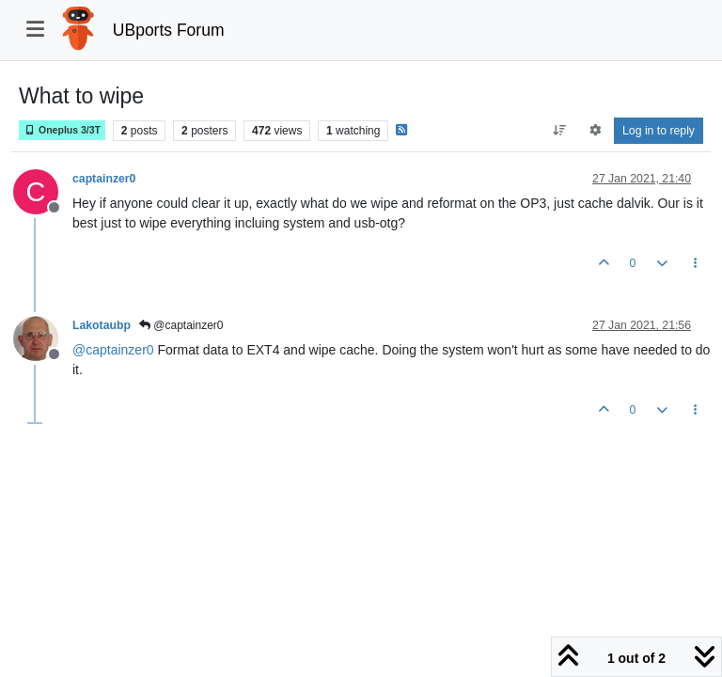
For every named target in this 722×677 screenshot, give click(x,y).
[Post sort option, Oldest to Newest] (559, 131)
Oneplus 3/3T (62, 130)
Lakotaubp (101, 325)
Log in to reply (658, 130)
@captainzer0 (181, 325)
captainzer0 (103, 178)
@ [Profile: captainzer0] (113, 349)
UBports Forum (169, 30)
